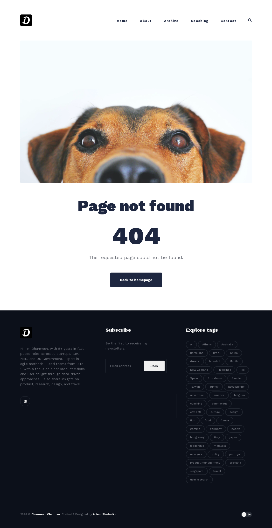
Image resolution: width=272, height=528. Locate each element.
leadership (197, 445)
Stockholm (215, 378)
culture (215, 412)
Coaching (199, 21)
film (192, 420)
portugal (235, 454)
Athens (207, 344)
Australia (227, 344)
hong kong (197, 437)
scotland (235, 462)
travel (217, 471)
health (235, 429)
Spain (194, 378)
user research (199, 479)
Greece (195, 361)
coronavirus (219, 403)
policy (216, 454)
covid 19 (195, 412)
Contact (228, 21)
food (208, 420)
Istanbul (214, 361)
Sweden (237, 378)
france (225, 420)
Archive (171, 21)
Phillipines (224, 369)
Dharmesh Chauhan (45, 514)
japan (233, 437)
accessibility (236, 386)
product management (205, 462)
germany (216, 429)
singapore (196, 471)
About (146, 21)
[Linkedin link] (25, 401)
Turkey (213, 386)
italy (217, 437)
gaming (195, 429)
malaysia (220, 445)
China (234, 353)
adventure (197, 395)
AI (191, 344)
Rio (243, 369)
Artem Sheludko (104, 514)
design (234, 412)
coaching (196, 403)
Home (122, 21)
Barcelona (196, 353)
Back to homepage (136, 280)
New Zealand (199, 369)
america (219, 395)
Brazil (216, 353)
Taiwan (195, 386)
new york (196, 454)
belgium (239, 395)
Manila (234, 361)
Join (154, 366)
